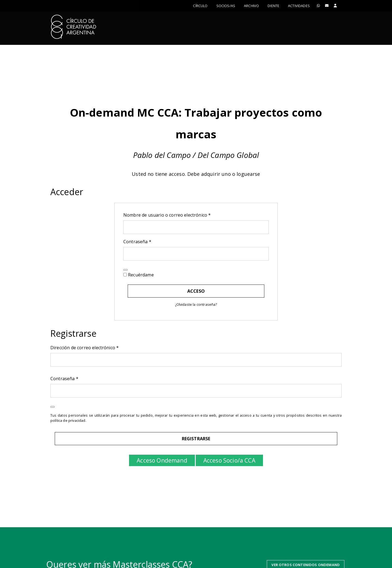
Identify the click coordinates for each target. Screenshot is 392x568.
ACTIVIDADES (299, 5)
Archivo (251, 5)
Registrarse (196, 439)
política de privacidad (67, 420)
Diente (273, 5)
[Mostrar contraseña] (125, 270)
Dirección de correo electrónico (96, 347)
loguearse (248, 174)
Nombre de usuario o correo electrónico (178, 215)
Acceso (196, 291)
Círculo (200, 5)
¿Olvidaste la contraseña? (196, 304)
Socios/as (225, 5)
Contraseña (149, 241)
